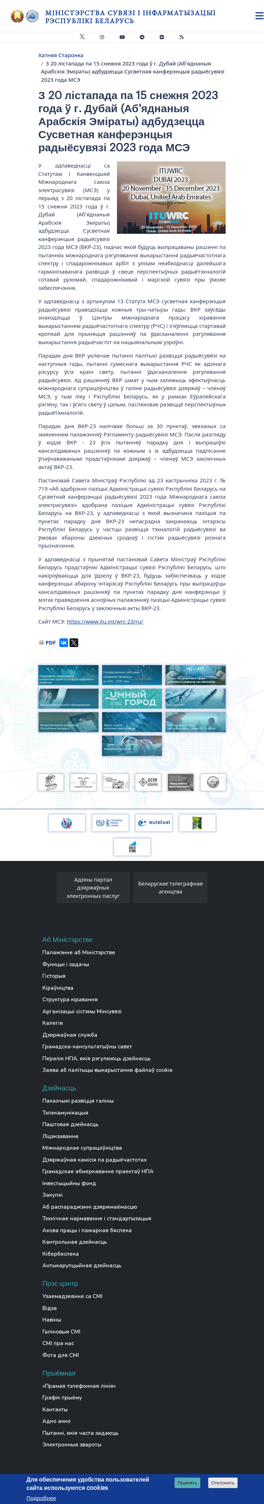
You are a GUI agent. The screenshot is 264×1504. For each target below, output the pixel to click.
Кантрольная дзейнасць (74, 1242)
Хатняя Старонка (61, 55)
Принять (187, 1482)
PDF (51, 642)
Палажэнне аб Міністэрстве (78, 952)
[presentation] (49, 889)
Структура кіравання (70, 999)
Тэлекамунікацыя (65, 1112)
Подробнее (41, 1497)
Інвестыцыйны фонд (69, 1183)
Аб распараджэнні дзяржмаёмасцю (89, 1207)
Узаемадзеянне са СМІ (72, 1296)
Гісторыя (54, 976)
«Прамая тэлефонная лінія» (79, 1386)
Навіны (51, 1319)
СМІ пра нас (58, 1343)
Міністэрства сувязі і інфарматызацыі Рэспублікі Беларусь (130, 16)
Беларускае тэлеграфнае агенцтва (170, 887)
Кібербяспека (60, 1254)
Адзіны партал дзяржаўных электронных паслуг (93, 887)
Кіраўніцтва (58, 988)
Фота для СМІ (60, 1355)
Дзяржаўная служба (69, 1035)
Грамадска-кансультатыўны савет (87, 1046)
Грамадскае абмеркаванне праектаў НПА (98, 1171)
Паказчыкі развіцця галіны (78, 1100)
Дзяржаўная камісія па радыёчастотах (94, 1159)
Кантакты (55, 1409)
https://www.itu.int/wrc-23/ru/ (105, 621)
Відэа (49, 1308)
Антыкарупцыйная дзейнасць (81, 1265)
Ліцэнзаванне (60, 1136)
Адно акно (56, 1421)
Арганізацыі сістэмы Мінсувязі (82, 1011)
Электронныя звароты (71, 1444)
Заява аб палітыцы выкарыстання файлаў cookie (107, 1070)
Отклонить (223, 1483)
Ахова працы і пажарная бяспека (87, 1230)
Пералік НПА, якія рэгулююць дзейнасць (96, 1058)
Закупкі (52, 1195)
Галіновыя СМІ (61, 1331)
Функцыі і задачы (65, 964)
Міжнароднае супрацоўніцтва (82, 1148)
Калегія (52, 1023)
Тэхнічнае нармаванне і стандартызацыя (96, 1218)
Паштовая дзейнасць (70, 1124)
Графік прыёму (62, 1397)
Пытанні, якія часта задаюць (80, 1433)
